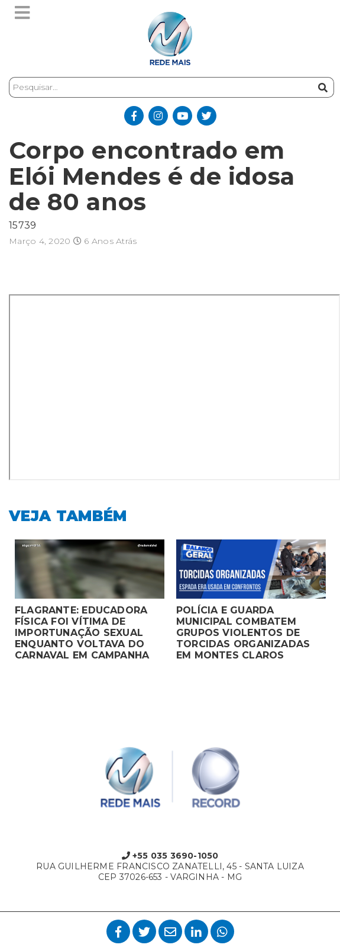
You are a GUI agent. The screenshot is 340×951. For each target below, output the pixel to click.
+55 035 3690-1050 (170, 855)
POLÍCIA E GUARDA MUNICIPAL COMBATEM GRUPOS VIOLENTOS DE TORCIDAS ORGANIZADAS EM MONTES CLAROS (243, 633)
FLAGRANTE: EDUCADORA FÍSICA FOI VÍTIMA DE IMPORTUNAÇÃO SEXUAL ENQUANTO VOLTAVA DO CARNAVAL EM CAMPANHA (82, 633)
